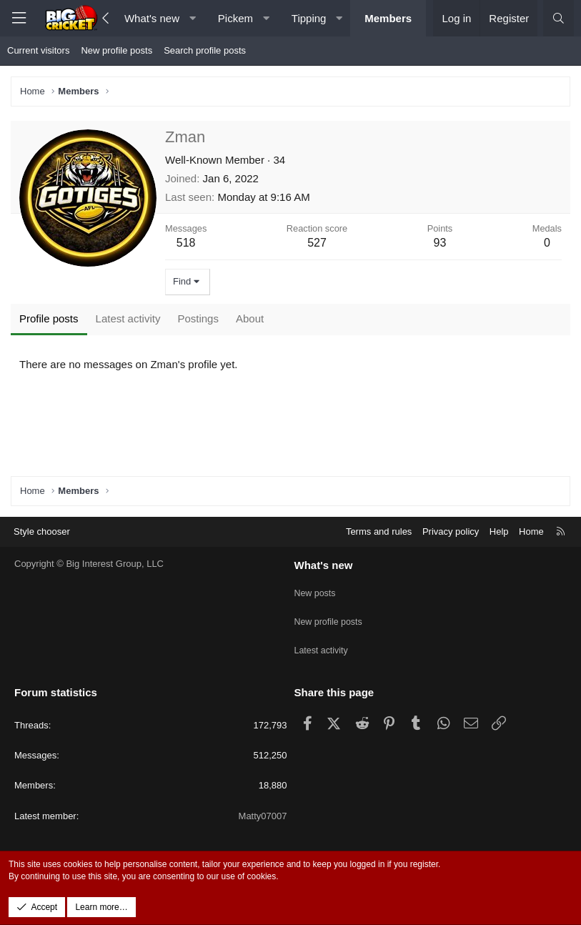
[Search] (558, 18)
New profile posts (116, 50)
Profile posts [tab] (49, 318)
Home (531, 544)
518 (186, 243)
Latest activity (322, 654)
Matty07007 (263, 816)
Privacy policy (450, 544)
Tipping (309, 18)
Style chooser (42, 544)
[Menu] (18, 18)
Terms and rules (379, 544)
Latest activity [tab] (128, 318)
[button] (193, 18)
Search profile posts (205, 50)
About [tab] (250, 318)
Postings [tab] (198, 318)
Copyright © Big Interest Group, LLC (89, 577)
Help (499, 544)
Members (388, 18)
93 (440, 243)
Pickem (235, 18)
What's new (151, 18)
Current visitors (38, 50)
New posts (316, 603)
